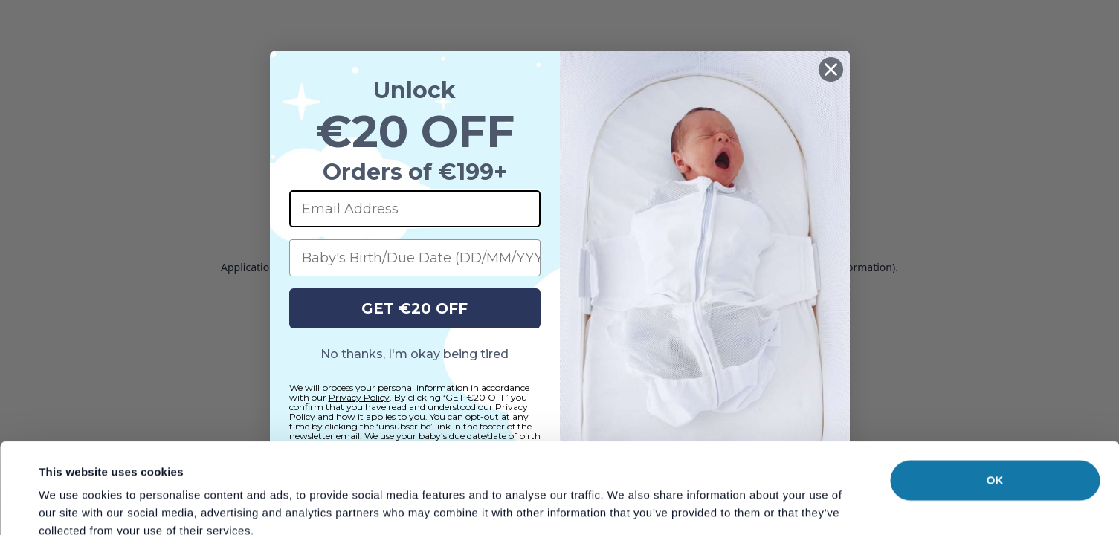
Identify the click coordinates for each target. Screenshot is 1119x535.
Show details (624, 505)
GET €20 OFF (414, 308)
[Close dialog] (831, 69)
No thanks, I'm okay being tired (414, 354)
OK (995, 395)
